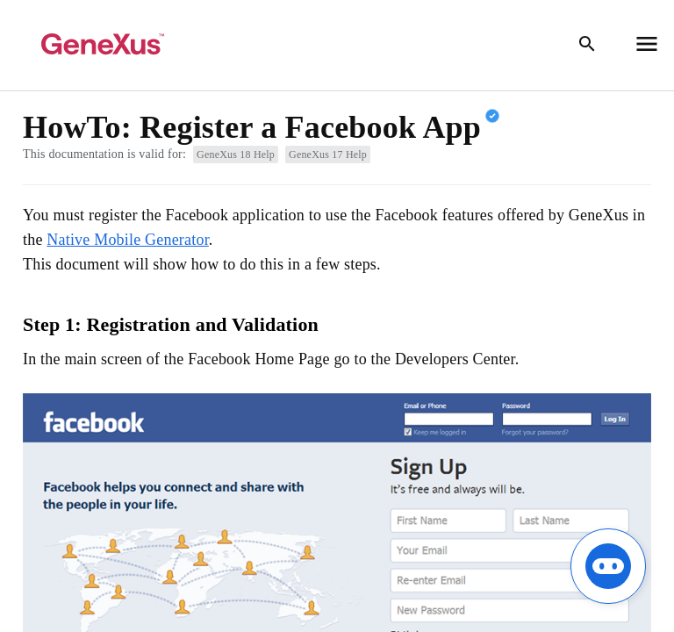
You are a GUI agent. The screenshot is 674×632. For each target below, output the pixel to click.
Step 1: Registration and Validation (171, 324)
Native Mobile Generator (128, 239)
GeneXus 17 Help (328, 154)
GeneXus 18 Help (236, 154)
